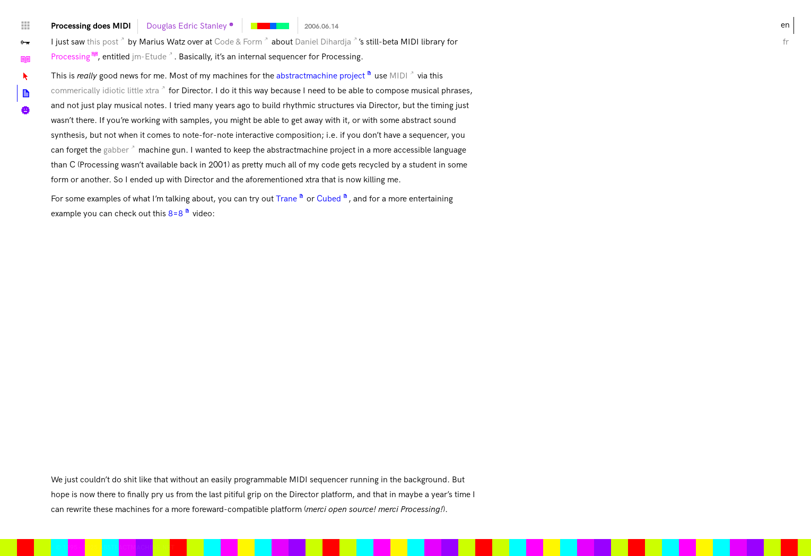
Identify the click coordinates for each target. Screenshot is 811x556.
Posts (26, 93)
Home (25, 25)
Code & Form (238, 42)
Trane (286, 199)
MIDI (398, 76)
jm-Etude (149, 57)
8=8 (175, 214)
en (785, 25)
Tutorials (25, 59)
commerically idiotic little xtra (105, 91)
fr (786, 42)
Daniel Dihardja (323, 42)
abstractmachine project (320, 76)
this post (102, 42)
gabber (116, 150)
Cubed (329, 199)
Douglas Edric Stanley (186, 26)
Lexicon (25, 76)
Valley (25, 42)
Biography (25, 110)
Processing (70, 57)
